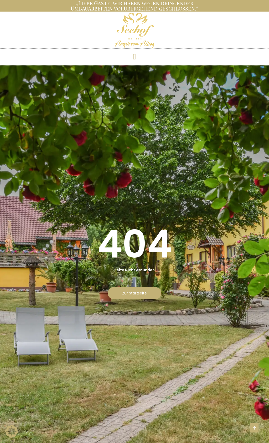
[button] (134, 57)
